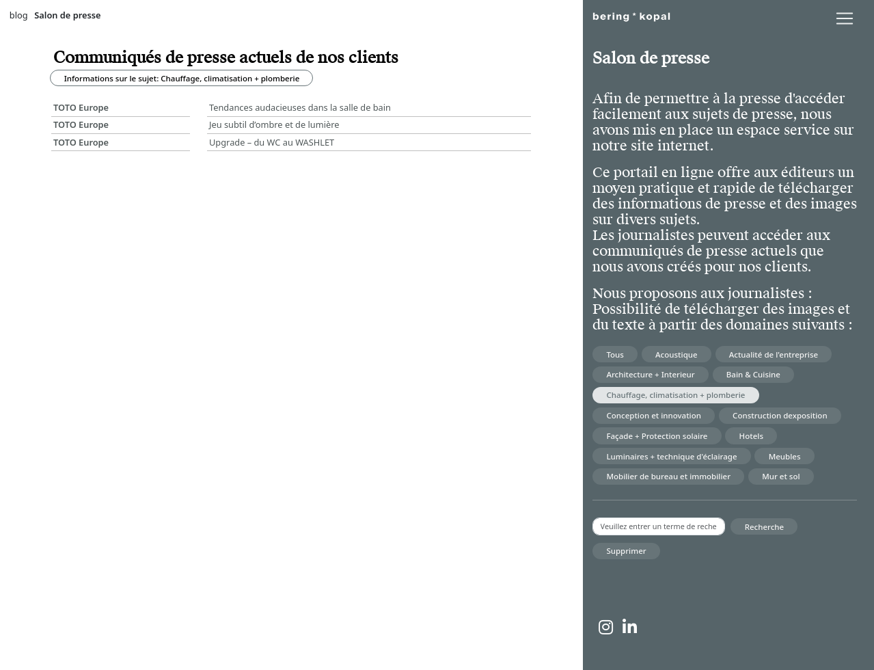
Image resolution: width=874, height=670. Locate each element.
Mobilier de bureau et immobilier (668, 476)
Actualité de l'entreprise (773, 354)
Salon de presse (67, 15)
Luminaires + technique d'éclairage (671, 456)
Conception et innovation (653, 415)
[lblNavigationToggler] (844, 18)
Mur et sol (781, 476)
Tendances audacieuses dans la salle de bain (300, 107)
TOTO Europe (81, 107)
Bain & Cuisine (753, 374)
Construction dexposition (780, 415)
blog (19, 15)
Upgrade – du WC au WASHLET (271, 142)
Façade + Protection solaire (656, 436)
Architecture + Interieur (650, 374)
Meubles (785, 456)
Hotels (751, 436)
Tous (615, 354)
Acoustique (676, 354)
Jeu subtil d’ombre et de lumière (274, 124)
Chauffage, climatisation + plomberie (675, 395)
